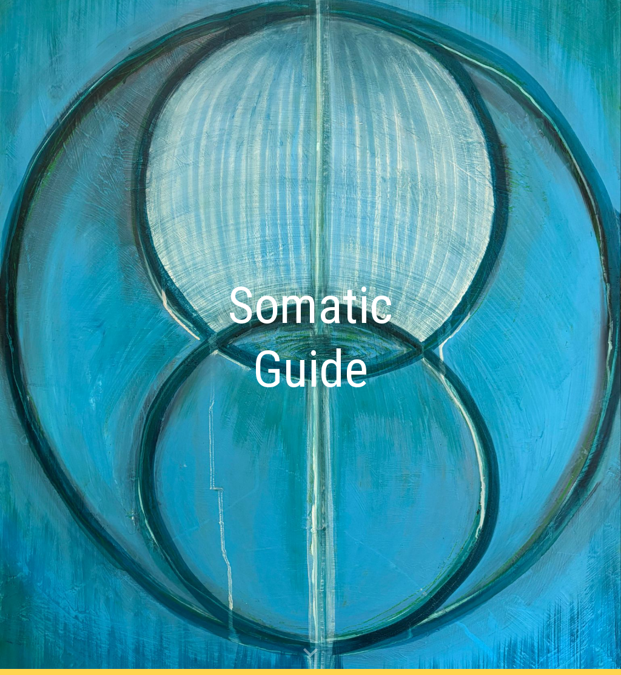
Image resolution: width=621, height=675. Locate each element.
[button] (310, 653)
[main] (311, 337)
